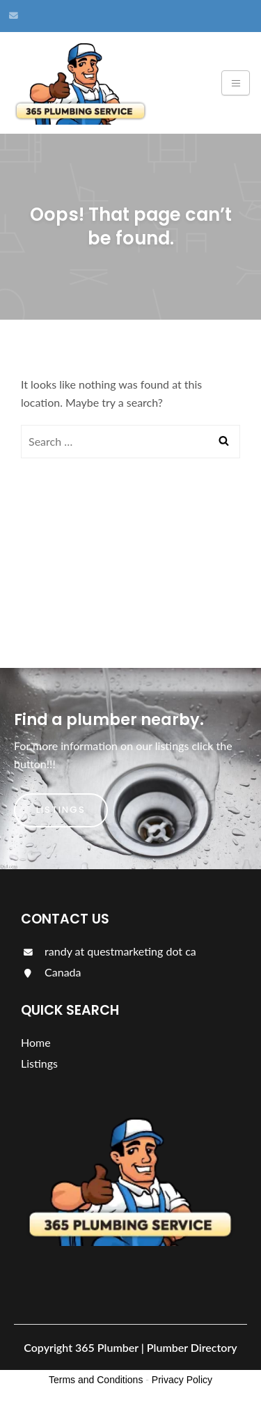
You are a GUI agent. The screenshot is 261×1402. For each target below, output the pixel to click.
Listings (61, 810)
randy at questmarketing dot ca (108, 951)
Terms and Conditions (96, 1379)
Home (36, 1042)
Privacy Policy (182, 1379)
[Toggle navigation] (235, 82)
